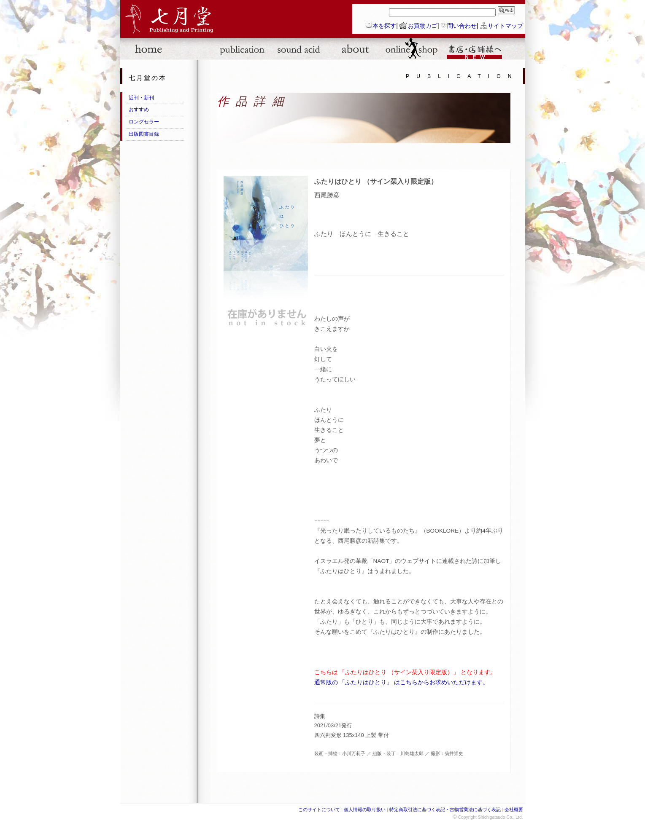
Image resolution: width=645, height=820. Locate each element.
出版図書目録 (144, 134)
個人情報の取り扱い (365, 809)
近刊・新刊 (141, 98)
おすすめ (139, 110)
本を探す (384, 25)
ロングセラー (144, 122)
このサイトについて (319, 809)
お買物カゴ (422, 25)
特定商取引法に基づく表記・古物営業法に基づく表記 (445, 809)
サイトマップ (505, 25)
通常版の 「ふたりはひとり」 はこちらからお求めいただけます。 (401, 682)
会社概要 (514, 809)
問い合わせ (462, 25)
